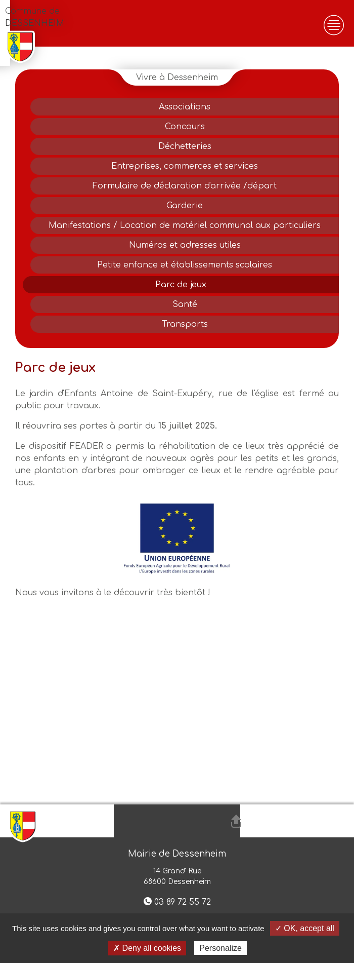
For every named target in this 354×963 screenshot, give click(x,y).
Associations (184, 106)
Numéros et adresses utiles (185, 245)
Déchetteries (184, 146)
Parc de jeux (180, 284)
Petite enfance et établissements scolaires (184, 264)
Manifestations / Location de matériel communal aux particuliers (185, 225)
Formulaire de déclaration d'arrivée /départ (185, 185)
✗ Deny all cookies (147, 948)
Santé (184, 304)
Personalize (220, 948)
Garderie (184, 205)
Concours (185, 126)
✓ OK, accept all (304, 928)
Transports (185, 324)
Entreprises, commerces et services (184, 166)
